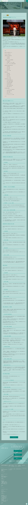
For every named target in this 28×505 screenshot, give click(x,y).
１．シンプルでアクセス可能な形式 (10, 89)
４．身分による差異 (8, 70)
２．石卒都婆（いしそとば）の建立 (10, 62)
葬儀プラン (12, 465)
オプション (16, 465)
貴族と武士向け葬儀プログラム (8, 52)
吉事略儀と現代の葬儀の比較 (8, 55)
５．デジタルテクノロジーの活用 (10, 94)
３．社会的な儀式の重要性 (9, 82)
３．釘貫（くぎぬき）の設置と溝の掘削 (10, 63)
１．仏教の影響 (8, 66)
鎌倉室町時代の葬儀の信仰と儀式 (9, 65)
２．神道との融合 (8, 74)
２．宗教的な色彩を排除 (9, 90)
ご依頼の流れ (23, 465)
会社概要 (10, 465)
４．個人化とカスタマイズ (9, 93)
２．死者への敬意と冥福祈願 (9, 81)
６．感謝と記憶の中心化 (9, 86)
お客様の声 (19, 465)
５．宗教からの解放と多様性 (9, 85)
